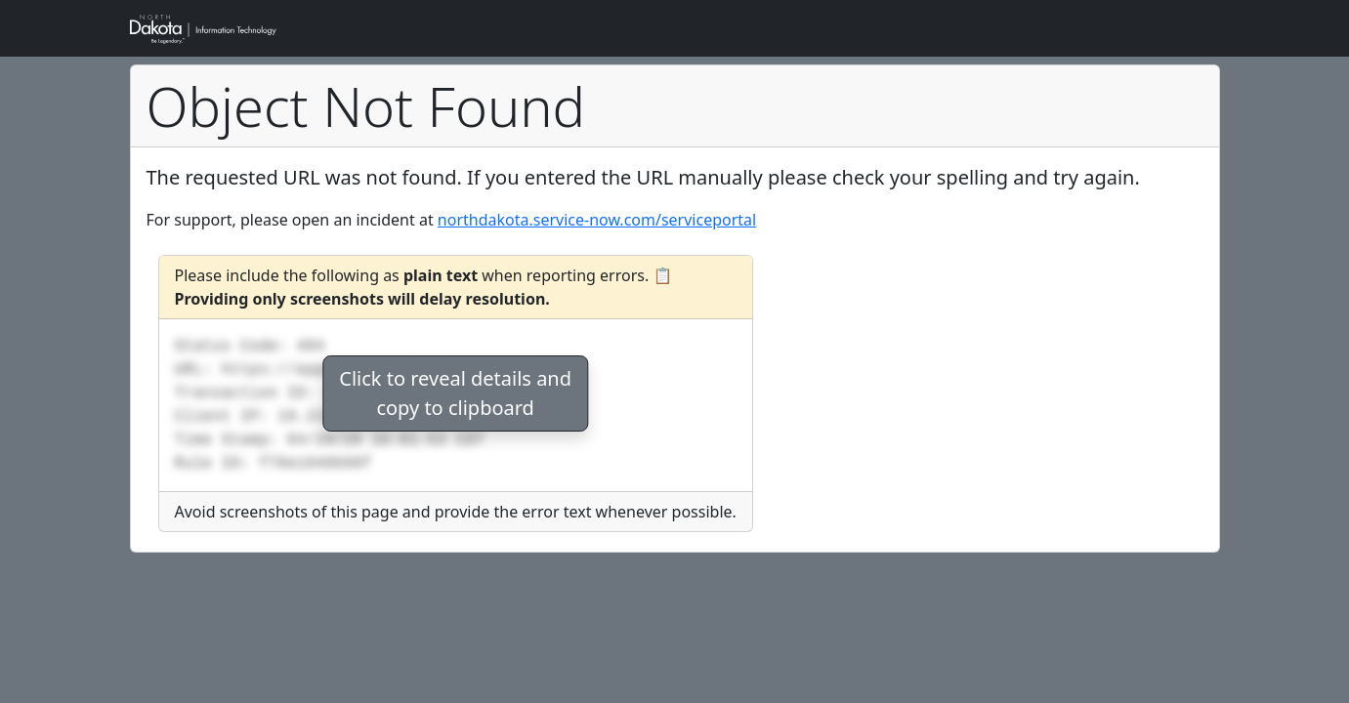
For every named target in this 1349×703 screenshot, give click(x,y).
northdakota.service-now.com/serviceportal (597, 219)
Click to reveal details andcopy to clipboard (455, 393)
